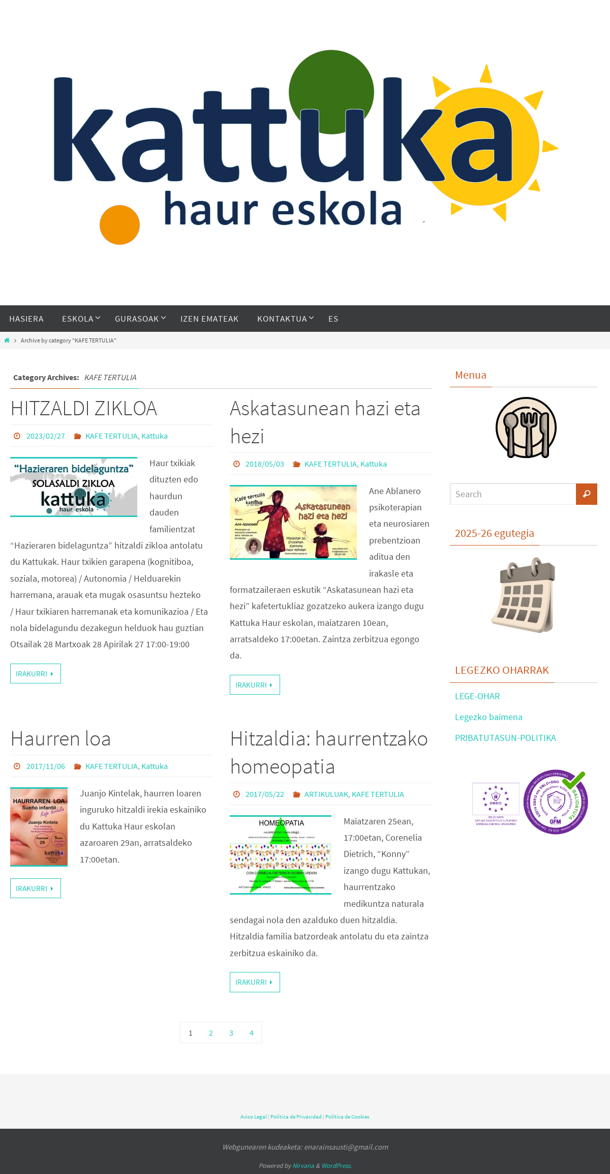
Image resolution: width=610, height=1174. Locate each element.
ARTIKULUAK (326, 794)
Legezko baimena (489, 717)
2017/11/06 (45, 766)
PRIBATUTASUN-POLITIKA (505, 737)
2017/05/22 (265, 794)
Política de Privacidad (296, 1116)
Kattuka (154, 436)
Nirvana (303, 1165)
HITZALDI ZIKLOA (83, 407)
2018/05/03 (265, 464)
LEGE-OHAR (477, 696)
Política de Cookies (347, 1116)
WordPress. (336, 1165)
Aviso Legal (253, 1116)
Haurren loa (60, 738)
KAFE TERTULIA (111, 436)
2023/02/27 (45, 436)
